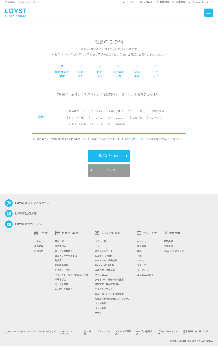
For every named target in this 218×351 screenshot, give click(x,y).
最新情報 (141, 246)
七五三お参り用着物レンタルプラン (112, 298)
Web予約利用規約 (144, 332)
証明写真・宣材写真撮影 (107, 284)
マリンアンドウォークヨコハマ (108, 117)
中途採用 (179, 2)
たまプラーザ (76, 117)
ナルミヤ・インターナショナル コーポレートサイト (30, 332)
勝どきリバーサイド (122, 111)
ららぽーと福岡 (77, 124)
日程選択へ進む (109, 155)
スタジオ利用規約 (123, 332)
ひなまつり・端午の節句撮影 (109, 279)
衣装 (139, 255)
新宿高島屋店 (61, 265)
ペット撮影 (100, 308)
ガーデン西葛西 (94, 111)
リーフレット (143, 269)
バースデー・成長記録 (106, 260)
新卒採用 (162, 2)
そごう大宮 (156, 117)
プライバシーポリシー (168, 332)
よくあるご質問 (145, 274)
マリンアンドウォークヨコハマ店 (71, 274)
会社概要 (87, 332)
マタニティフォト (104, 289)
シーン (140, 260)
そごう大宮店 (61, 284)
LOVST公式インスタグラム (32, 202)
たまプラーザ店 (62, 269)
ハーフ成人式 (101, 274)
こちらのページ (134, 139)
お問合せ (145, 2)
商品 (139, 250)
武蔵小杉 (137, 117)
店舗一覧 (59, 241)
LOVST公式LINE (26, 213)
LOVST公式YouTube (28, 223)
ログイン (129, 2)
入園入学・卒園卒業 (105, 269)
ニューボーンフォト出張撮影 (109, 124)
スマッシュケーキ (104, 250)
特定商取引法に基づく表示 (195, 332)
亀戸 (142, 111)
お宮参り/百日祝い (104, 255)
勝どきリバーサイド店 (66, 255)
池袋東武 (74, 111)
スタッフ (141, 265)
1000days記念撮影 (104, 265)
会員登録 (38, 246)
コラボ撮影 (100, 303)
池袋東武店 (60, 246)
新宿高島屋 (158, 111)
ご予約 (37, 241)
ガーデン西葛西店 (64, 250)
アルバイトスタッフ (201, 2)
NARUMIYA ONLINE (66, 332)
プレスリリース (103, 332)
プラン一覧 (100, 241)
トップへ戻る (109, 169)
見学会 (98, 312)
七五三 (98, 246)
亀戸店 (58, 260)
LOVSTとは (143, 241)
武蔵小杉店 (60, 279)
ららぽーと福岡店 (64, 289)
